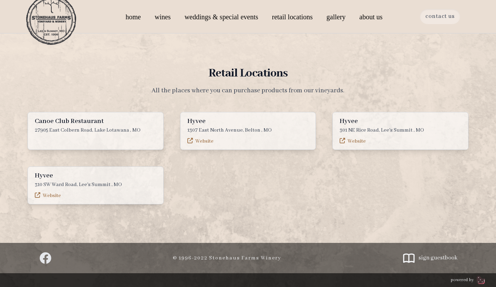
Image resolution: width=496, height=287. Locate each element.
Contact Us (440, 16)
